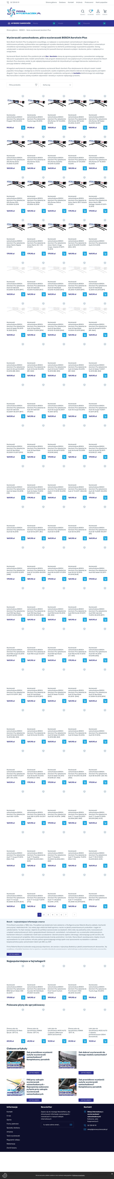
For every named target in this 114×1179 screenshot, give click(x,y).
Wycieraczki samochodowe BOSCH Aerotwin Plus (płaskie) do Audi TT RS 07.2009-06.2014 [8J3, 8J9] (98, 855)
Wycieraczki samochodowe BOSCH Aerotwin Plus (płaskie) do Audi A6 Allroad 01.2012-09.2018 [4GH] (57, 448)
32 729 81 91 (14, 2)
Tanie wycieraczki (13, 1136)
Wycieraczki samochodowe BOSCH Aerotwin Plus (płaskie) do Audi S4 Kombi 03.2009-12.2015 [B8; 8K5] (16, 733)
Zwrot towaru (12, 1148)
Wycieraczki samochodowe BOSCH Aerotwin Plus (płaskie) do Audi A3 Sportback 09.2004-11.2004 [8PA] (36, 326)
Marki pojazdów (101, 2)
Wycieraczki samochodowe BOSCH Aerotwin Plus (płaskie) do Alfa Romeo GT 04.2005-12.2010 (77, 160)
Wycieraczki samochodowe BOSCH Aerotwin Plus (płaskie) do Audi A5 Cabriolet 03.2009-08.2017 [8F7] (16, 408)
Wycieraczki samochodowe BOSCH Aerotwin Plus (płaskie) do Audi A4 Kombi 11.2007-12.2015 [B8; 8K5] (57, 367)
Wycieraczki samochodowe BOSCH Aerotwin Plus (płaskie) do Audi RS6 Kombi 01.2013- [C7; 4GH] (77, 652)
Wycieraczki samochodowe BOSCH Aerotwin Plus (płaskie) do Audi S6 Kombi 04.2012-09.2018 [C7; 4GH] (36, 774)
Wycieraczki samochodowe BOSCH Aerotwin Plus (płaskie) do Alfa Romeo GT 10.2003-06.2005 (98, 160)
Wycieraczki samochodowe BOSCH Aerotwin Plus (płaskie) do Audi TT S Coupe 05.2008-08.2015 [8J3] (16, 898)
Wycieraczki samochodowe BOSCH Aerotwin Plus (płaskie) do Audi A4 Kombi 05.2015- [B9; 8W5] (36, 367)
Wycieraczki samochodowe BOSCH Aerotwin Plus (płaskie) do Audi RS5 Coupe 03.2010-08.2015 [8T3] (16, 652)
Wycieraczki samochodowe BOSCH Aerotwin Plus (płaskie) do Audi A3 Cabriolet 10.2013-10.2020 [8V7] (36, 286)
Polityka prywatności (99, 1175)
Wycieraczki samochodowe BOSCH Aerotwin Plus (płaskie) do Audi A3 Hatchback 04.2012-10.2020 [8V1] (57, 286)
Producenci (89, 2)
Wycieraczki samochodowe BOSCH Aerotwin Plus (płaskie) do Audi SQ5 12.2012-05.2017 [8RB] (36, 814)
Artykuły (79, 2)
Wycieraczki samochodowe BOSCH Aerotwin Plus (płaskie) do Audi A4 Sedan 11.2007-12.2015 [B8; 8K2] (98, 367)
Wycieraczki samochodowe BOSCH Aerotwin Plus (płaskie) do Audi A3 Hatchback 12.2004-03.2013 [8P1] (98, 286)
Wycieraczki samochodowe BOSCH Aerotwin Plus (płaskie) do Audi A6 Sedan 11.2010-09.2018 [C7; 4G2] (36, 489)
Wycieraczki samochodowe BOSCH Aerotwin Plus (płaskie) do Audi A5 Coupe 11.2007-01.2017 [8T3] (98, 408)
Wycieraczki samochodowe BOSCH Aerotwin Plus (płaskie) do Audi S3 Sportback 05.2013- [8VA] (77, 692)
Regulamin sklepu (13, 1140)
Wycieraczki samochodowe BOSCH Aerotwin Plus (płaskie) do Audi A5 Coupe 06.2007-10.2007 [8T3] (57, 408)
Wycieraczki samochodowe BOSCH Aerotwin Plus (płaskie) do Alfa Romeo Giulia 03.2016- (36, 160)
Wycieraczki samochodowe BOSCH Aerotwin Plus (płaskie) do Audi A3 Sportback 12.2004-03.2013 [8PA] (77, 326)
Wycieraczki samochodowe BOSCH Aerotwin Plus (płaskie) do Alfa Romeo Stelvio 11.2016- (57, 200)
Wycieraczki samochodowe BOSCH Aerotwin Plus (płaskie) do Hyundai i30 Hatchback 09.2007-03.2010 (36, 989)
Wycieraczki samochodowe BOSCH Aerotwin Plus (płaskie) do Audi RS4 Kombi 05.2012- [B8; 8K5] (57, 611)
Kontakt (71, 2)
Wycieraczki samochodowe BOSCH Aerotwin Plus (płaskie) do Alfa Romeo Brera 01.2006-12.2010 (16, 160)
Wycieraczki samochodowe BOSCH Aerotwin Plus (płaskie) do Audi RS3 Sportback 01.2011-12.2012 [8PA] (16, 611)
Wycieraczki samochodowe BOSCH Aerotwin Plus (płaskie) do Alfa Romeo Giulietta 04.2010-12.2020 (57, 160)
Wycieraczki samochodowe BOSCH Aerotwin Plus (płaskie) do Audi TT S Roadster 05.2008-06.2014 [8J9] (77, 898)
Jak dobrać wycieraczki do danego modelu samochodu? (93, 1053)
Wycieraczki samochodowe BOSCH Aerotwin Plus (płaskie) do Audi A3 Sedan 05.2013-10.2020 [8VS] (16, 326)
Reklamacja (11, 1144)
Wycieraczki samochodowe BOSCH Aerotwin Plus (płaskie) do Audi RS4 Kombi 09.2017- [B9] (77, 611)
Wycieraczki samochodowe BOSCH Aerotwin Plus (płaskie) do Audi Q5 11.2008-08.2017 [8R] (98, 530)
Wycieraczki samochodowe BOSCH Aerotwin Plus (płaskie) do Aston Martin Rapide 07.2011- (16, 243)
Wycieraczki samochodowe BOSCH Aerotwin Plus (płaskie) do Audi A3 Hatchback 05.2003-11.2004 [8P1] (77, 286)
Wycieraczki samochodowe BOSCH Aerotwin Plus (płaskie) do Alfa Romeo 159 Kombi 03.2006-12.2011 (77, 119)
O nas (9, 1116)
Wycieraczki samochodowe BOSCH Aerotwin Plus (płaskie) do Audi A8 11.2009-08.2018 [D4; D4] (98, 489)
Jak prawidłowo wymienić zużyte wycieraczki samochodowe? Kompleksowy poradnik (39, 1056)
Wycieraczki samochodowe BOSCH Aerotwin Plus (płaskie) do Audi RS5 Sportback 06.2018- (57, 652)
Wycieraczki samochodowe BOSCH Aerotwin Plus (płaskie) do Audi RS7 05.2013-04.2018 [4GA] (98, 652)
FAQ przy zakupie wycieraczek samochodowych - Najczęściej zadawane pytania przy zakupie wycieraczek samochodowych (38, 1086)
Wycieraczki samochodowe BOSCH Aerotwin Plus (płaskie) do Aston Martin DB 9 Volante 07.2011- (77, 200)
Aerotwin (53, 56)
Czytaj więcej (34, 1073)
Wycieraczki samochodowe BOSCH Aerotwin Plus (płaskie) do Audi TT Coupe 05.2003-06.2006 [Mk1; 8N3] (77, 814)
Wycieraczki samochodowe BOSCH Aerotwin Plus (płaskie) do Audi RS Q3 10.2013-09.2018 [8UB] (77, 570)
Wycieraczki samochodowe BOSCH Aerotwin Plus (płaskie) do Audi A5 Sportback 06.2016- (36, 448)
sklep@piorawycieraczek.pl (97, 1129)
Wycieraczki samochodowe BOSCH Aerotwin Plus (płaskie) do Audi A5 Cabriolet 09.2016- (36, 408)
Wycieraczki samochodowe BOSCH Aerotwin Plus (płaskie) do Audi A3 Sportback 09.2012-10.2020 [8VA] (57, 326)
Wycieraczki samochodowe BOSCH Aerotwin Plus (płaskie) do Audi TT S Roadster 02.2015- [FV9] (57, 898)
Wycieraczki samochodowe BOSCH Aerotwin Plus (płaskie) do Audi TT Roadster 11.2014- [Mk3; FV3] (77, 855)
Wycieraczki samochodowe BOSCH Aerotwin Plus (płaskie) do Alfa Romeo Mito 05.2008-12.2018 (16, 200)
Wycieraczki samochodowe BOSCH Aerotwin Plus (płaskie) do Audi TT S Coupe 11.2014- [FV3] (36, 898)
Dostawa (62, 2)
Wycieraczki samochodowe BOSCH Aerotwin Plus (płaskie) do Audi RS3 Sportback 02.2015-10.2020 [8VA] (36, 611)
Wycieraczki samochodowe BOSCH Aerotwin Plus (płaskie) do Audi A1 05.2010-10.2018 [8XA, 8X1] (77, 243)
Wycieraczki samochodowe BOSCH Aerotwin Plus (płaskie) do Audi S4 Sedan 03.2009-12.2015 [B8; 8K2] (57, 733)
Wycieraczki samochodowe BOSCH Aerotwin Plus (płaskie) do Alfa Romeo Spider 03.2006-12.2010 (36, 200)
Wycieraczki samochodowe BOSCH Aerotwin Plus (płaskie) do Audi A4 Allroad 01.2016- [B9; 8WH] (98, 326)
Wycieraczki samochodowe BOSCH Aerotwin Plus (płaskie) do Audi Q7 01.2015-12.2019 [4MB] (16, 570)
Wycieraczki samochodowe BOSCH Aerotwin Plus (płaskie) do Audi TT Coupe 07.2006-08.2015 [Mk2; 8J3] (98, 814)
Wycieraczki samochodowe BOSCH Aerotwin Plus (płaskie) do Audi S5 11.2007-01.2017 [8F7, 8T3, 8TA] (16, 774)
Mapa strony (11, 1175)
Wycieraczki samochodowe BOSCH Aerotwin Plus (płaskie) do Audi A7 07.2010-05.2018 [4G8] (57, 489)
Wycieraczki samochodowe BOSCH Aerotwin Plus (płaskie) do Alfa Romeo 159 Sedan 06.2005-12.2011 (98, 119)
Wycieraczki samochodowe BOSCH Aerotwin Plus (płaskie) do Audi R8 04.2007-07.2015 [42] (57, 570)
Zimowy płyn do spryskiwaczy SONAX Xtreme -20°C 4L (34, 1030)
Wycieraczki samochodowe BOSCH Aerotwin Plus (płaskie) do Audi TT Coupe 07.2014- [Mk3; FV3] (16, 855)
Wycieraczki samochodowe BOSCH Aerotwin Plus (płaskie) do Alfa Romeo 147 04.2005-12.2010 (57, 119)
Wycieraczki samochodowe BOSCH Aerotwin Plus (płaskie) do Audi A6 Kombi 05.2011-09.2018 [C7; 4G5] (98, 448)
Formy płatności (13, 1124)
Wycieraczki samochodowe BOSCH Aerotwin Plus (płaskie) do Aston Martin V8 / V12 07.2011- (36, 243)
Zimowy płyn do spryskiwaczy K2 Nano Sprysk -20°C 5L (14, 1030)
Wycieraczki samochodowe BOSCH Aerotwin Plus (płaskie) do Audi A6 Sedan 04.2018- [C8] (16, 489)
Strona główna (51, 2)
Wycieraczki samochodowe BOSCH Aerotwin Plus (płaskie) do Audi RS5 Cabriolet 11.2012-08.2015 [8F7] (98, 611)
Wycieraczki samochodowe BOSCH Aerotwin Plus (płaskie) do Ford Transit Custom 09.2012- (57, 989)
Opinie (9, 1120)
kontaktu (77, 73)
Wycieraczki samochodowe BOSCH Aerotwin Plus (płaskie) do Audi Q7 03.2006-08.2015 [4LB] (36, 570)
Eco (47, 56)
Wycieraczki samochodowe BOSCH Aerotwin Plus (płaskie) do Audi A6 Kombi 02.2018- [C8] (77, 448)
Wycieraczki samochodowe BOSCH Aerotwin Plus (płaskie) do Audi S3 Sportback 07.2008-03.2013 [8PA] (98, 692)
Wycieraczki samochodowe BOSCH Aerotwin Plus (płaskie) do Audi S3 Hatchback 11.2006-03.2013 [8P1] (36, 692)
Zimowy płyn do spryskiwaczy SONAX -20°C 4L (75, 1030)
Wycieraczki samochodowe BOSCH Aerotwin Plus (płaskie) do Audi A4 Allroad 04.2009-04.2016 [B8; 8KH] (16, 367)
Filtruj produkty (15, 85)
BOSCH (22, 30)
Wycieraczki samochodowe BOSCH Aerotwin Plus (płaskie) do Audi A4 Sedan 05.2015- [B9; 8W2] (77, 367)
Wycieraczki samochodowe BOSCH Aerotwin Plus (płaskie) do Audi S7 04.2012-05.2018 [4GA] (77, 774)
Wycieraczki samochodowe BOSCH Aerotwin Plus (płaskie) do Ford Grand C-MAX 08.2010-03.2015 (77, 989)
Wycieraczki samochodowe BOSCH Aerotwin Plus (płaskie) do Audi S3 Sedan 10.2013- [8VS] (57, 692)
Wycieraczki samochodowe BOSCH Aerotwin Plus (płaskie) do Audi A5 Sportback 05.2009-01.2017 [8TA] (16, 448)
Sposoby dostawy (13, 1128)
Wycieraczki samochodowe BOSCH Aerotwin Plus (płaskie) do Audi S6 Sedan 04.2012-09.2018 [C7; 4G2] (57, 774)
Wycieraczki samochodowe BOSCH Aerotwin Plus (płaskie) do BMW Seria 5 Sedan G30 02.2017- (16, 989)
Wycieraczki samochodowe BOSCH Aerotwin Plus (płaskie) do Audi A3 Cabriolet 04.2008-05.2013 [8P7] (16, 286)
